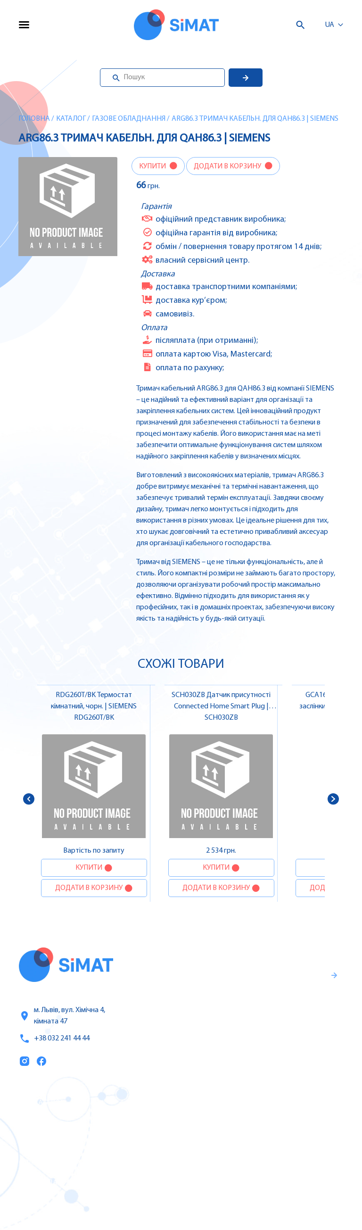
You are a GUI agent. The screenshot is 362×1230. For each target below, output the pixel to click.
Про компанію (46, 1143)
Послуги (34, 1123)
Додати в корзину (228, 166)
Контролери (233, 1103)
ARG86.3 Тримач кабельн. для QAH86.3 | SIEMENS (255, 119)
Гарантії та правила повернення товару (270, 1011)
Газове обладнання (128, 119)
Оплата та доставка (55, 1163)
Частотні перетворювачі (256, 1123)
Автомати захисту (245, 1143)
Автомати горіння (244, 1182)
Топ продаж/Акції (51, 1183)
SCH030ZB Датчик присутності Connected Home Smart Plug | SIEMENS (221, 706)
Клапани (227, 1202)
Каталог (71, 119)
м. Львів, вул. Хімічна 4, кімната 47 (62, 1015)
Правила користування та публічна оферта (259, 1042)
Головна (34, 119)
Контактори (233, 1162)
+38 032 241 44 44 (54, 1038)
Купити (153, 166)
